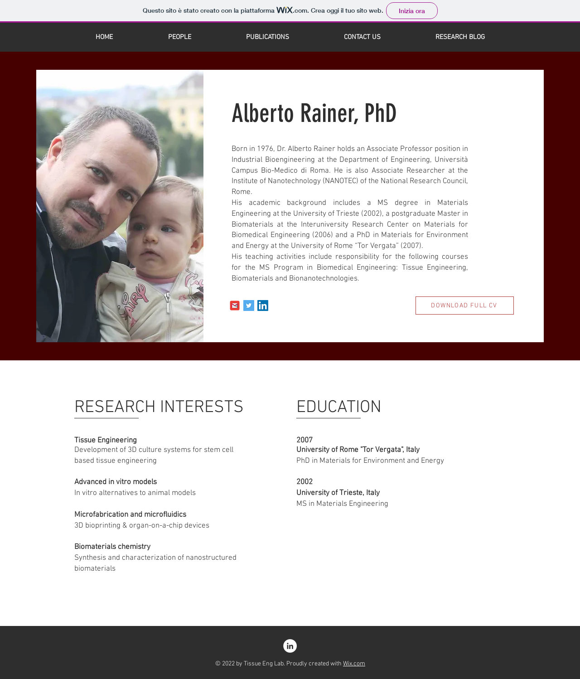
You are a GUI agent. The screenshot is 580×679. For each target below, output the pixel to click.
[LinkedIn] (262, 305)
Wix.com (354, 664)
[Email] (234, 305)
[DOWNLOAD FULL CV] (465, 305)
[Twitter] (248, 305)
